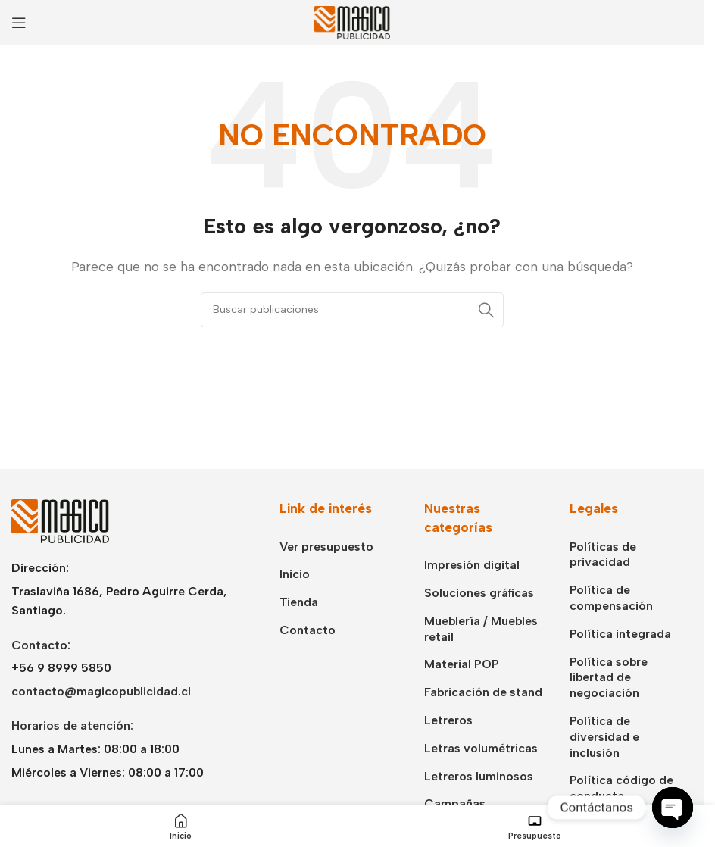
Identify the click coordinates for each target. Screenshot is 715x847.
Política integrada (620, 634)
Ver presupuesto (326, 546)
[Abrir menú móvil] (19, 23)
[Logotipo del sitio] (352, 21)
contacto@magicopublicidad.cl (101, 691)
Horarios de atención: (72, 725)
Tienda (298, 602)
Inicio (294, 574)
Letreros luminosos (478, 776)
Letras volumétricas (481, 748)
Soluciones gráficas (479, 593)
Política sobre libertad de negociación (609, 678)
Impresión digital (472, 565)
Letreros (448, 720)
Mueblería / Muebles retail (481, 629)
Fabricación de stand (483, 692)
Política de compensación (611, 598)
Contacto (307, 630)
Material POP (461, 664)
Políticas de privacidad (603, 554)
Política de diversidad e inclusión (604, 737)
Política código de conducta (621, 788)
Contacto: (40, 645)
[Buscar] (352, 309)
